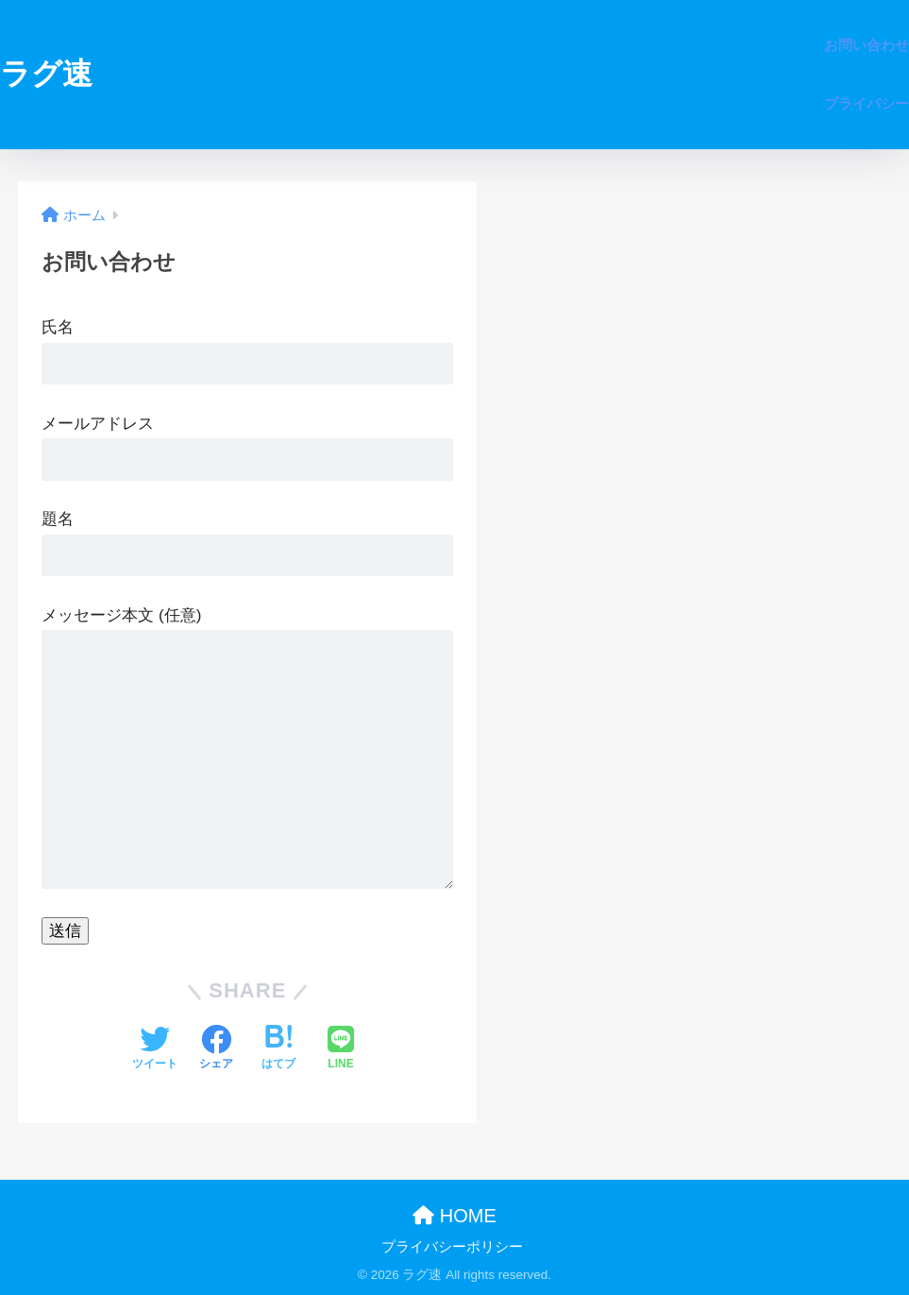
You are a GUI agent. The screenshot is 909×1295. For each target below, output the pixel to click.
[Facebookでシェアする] (216, 1049)
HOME (454, 1215)
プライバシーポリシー (452, 1246)
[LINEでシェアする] (341, 1049)
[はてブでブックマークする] (278, 1049)
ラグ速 (46, 74)
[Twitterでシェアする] (154, 1049)
